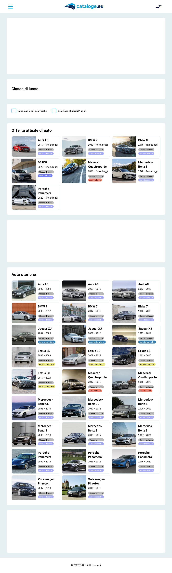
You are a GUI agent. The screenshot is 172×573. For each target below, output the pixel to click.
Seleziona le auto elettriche (32, 111)
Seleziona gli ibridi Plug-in (72, 111)
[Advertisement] (86, 46)
